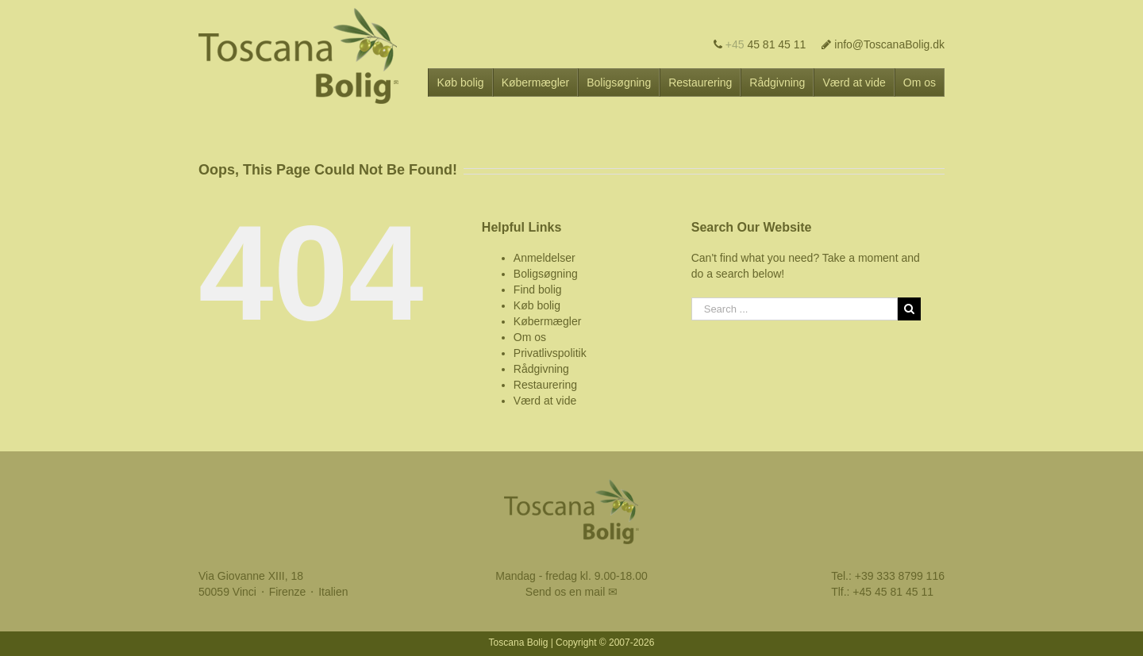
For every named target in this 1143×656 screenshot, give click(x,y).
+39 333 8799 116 (900, 576)
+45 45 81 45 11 (892, 591)
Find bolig (538, 289)
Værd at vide (545, 400)
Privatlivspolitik (550, 353)
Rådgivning (541, 369)
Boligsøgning (546, 273)
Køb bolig (537, 305)
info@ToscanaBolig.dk (883, 44)
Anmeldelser (544, 257)
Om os (530, 337)
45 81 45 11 (760, 44)
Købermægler (548, 321)
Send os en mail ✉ (571, 591)
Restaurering (545, 384)
